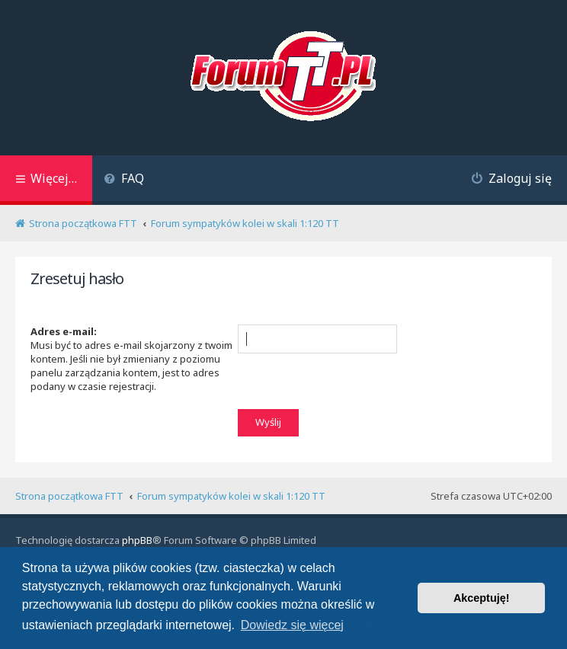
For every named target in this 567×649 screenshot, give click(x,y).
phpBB (137, 540)
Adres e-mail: (63, 331)
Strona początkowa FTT (69, 496)
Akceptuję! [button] (481, 598)
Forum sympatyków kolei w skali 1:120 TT (231, 496)
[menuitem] (123, 180)
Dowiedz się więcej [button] (292, 625)
